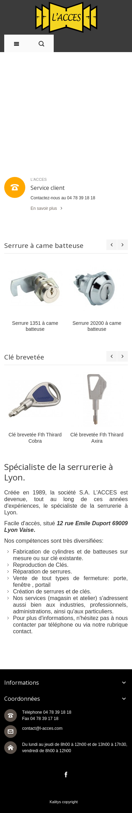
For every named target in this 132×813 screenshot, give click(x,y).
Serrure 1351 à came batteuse (47, 326)
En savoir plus (44, 208)
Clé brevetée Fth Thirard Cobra (49, 437)
